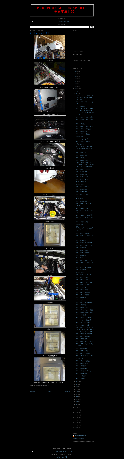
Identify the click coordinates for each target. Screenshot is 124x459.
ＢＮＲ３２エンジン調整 (39, 33)
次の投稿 (32, 391)
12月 (77, 91)
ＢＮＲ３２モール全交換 (83, 134)
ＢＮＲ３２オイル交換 (82, 176)
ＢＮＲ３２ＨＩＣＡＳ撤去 (83, 129)
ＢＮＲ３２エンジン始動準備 (84, 215)
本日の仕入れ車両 (81, 181)
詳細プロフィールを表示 (78, 438)
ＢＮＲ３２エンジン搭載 (83, 233)
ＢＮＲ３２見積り (81, 240)
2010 (76, 425)
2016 (76, 410)
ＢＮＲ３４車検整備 (81, 339)
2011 (76, 422)
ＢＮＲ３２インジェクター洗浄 (84, 260)
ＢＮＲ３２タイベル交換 (83, 141)
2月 (77, 401)
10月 (77, 381)
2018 (76, 88)
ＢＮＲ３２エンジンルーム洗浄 (84, 356)
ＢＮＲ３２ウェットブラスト (84, 274)
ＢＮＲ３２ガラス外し (82, 290)
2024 (76, 73)
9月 (77, 384)
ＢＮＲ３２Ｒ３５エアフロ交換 (84, 117)
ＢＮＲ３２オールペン (82, 179)
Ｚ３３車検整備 (80, 106)
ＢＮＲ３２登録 (80, 378)
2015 (76, 412)
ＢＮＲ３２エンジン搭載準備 (84, 242)
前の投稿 (67, 391)
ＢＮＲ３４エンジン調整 (83, 292)
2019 (76, 86)
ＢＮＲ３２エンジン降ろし (83, 371)
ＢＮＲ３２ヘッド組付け (83, 295)
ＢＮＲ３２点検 (80, 124)
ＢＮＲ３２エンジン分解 (83, 336)
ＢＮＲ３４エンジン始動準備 (84, 302)
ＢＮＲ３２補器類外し (82, 363)
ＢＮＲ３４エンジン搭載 (83, 322)
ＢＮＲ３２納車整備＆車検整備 (84, 312)
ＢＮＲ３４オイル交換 (82, 160)
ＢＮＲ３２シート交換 (82, 277)
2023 (76, 76)
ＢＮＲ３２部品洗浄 (81, 348)
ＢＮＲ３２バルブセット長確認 (84, 310)
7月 (77, 389)
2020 (76, 83)
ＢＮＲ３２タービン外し (83, 139)
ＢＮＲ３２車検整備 (81, 174)
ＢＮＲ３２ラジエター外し (83, 186)
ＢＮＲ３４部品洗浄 (81, 368)
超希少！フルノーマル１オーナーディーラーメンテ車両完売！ (84, 228)
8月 (77, 386)
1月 (77, 404)
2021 (76, 81)
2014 (76, 415)
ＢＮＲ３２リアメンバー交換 (84, 245)
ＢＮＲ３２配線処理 (81, 192)
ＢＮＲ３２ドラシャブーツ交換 (84, 341)
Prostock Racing (80, 435)
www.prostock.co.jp (64, 21)
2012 (76, 420)
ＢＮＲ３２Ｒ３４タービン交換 (84, 126)
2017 (76, 407)
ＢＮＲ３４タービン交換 (83, 353)
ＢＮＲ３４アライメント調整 (84, 282)
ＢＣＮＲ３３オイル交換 (83, 253)
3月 (77, 399)
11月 (77, 93)
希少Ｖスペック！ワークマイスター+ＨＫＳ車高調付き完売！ (84, 148)
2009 (76, 427)
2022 (76, 78)
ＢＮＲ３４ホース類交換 (83, 361)
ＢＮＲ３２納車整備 (81, 155)
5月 (77, 394)
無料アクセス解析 (62, 457)
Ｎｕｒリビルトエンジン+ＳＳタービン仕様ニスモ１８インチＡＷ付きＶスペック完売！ (85, 329)
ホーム (50, 391)
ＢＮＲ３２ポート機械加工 (83, 320)
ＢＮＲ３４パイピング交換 (83, 317)
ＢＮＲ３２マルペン (81, 153)
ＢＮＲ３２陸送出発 (81, 131)
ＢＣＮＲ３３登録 (81, 287)
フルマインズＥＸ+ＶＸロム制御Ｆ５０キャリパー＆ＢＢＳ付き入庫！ (85, 97)
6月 (77, 391)
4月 (77, 396)
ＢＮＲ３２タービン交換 (83, 285)
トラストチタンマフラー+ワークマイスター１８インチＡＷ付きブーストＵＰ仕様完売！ (85, 164)
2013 (76, 417)
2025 (76, 71)
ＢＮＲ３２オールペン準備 (83, 267)
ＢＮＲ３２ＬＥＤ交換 (82, 351)
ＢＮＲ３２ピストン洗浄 (83, 325)
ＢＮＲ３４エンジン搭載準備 (84, 334)
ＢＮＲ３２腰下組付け (82, 305)
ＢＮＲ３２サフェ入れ (82, 222)
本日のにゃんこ (80, 136)
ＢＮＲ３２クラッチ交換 (83, 169)
